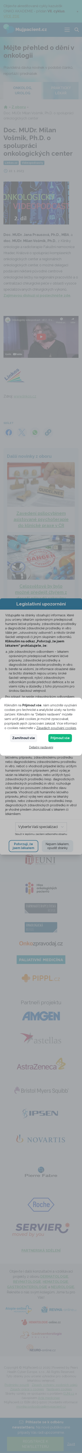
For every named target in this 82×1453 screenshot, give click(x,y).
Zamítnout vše (23, 738)
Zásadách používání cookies (56, 728)
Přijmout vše (60, 738)
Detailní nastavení (41, 747)
